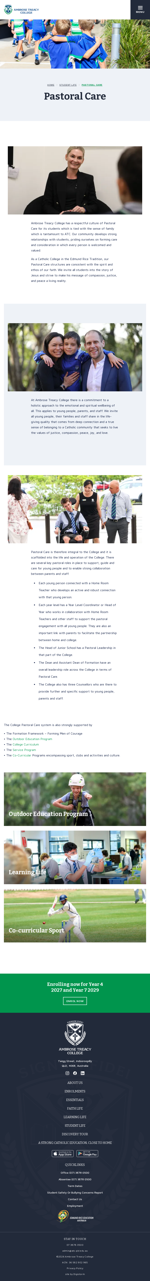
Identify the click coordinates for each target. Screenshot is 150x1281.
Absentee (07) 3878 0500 (75, 1179)
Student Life (68, 85)
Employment (75, 1205)
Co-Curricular (22, 755)
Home (50, 85)
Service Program (24, 750)
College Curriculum (26, 744)
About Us (75, 1083)
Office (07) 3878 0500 (75, 1172)
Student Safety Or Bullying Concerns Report (75, 1192)
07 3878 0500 (75, 1244)
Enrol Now (75, 1001)
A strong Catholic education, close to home (75, 1143)
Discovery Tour (75, 1134)
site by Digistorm (75, 1274)
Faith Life (75, 1108)
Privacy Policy (75, 1268)
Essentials (75, 1100)
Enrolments (75, 1091)
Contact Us (75, 1199)
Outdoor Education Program (32, 739)
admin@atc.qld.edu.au (75, 1250)
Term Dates (75, 1185)
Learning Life (75, 1117)
